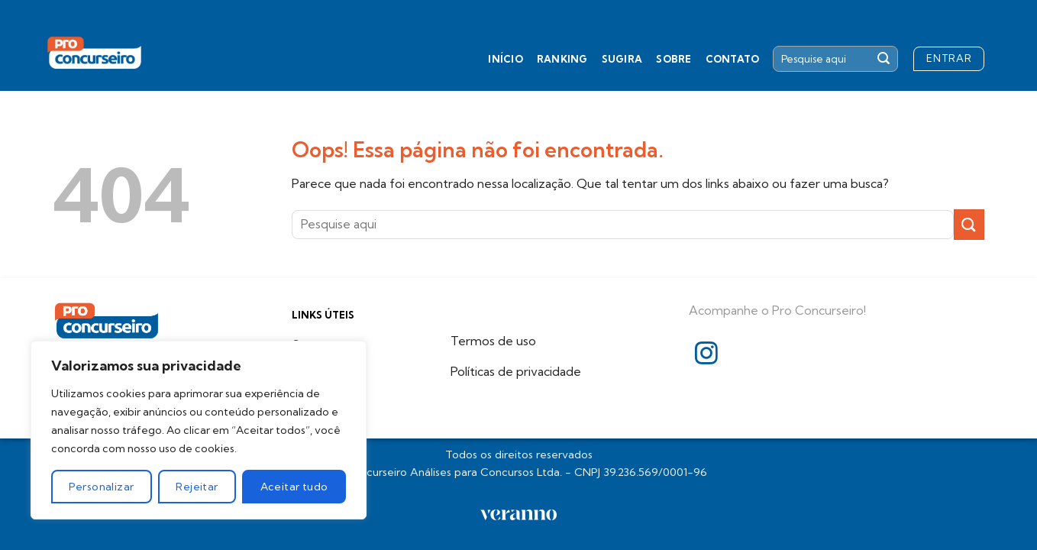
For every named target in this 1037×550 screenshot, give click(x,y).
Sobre (673, 59)
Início (505, 59)
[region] (199, 430)
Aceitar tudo (294, 486)
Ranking (562, 59)
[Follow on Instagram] (706, 354)
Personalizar (101, 486)
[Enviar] (883, 59)
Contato (733, 59)
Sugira (622, 59)
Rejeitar (197, 486)
